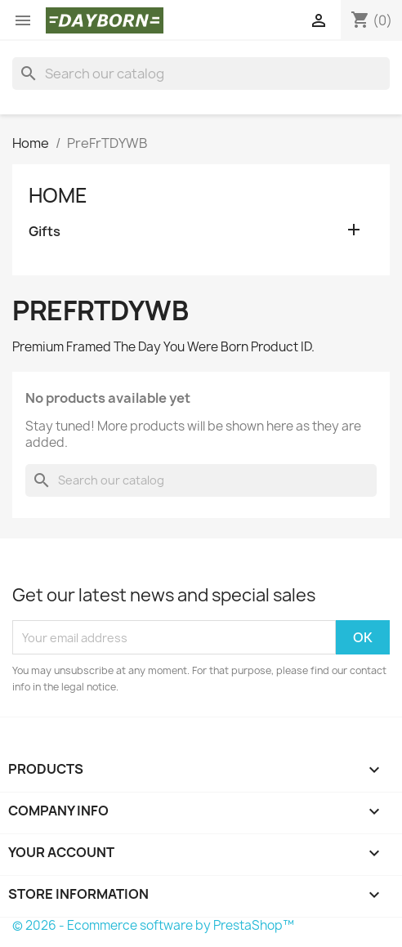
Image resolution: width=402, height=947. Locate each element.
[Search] (201, 73)
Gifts (44, 231)
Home (58, 195)
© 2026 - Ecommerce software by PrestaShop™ (153, 925)
